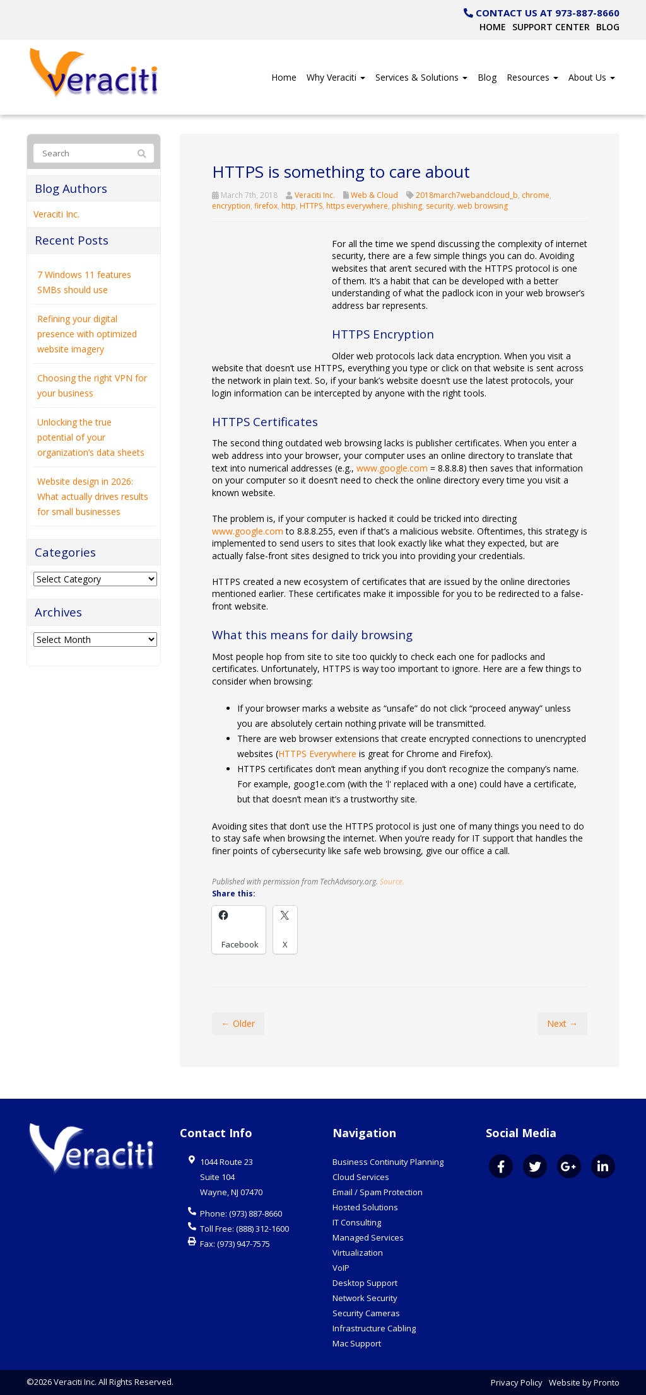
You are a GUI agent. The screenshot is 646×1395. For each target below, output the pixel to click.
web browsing (482, 205)
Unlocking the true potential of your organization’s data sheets (90, 437)
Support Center (551, 27)
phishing (407, 205)
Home (492, 27)
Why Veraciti (336, 77)
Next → (562, 1023)
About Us (591, 77)
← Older (238, 1023)
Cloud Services (360, 1177)
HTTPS (311, 205)
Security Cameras (366, 1313)
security (440, 205)
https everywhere (357, 205)
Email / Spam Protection (377, 1192)
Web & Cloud (374, 195)
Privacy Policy (517, 1382)
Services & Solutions (421, 77)
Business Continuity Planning (387, 1161)
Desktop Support (364, 1282)
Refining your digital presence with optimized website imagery (87, 334)
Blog (608, 27)
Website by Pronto (584, 1382)
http (288, 205)
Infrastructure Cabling (374, 1328)
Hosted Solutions (365, 1207)
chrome (535, 195)
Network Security (364, 1298)
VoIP (340, 1267)
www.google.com (392, 468)
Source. (392, 881)
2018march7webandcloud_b (467, 195)
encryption (231, 205)
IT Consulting (356, 1222)
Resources (532, 77)
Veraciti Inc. (315, 195)
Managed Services (368, 1237)
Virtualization (357, 1252)
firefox (266, 205)
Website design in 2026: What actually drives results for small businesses (92, 496)
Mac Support (356, 1343)
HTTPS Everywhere (317, 754)
